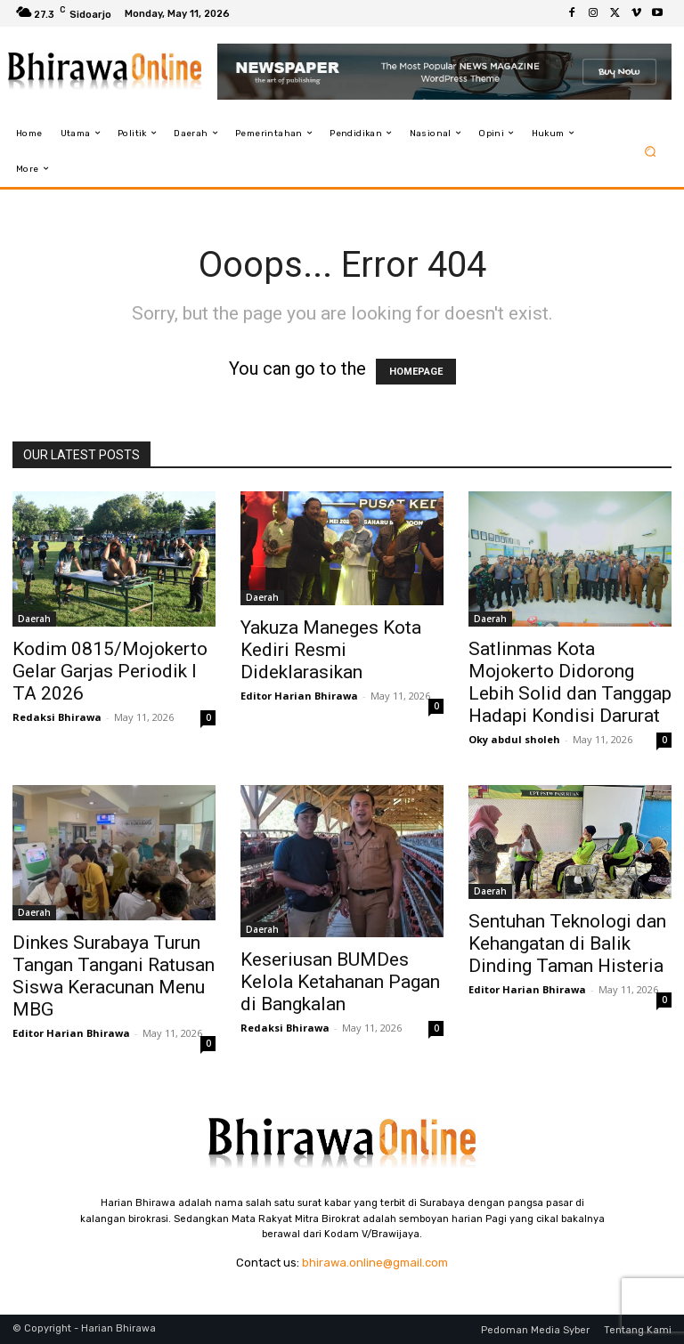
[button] (650, 151)
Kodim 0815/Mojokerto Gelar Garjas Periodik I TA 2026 (110, 671)
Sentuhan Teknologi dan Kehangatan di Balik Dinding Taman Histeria (567, 943)
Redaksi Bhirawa (57, 717)
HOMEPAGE (416, 371)
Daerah (34, 618)
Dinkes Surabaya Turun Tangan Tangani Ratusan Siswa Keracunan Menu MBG (113, 976)
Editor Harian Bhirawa (299, 695)
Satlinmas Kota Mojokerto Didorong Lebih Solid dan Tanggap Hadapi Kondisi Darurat (570, 682)
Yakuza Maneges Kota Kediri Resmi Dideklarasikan (330, 650)
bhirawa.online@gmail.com (375, 1262)
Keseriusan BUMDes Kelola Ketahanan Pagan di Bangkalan (340, 982)
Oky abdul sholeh (514, 739)
